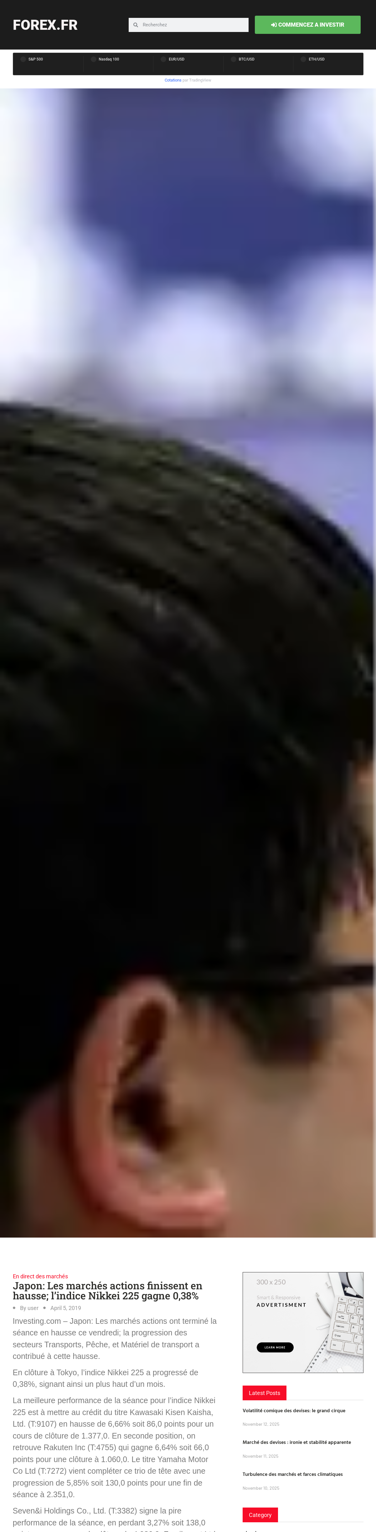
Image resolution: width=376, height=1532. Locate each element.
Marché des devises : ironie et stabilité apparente (297, 1442)
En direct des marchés (40, 1276)
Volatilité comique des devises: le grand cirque (294, 1410)
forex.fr (45, 25)
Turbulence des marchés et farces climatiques (293, 1474)
